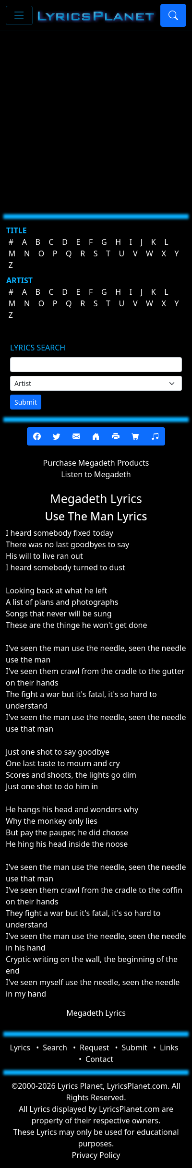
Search (55, 1047)
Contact (99, 1059)
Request (94, 1047)
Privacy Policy (96, 1155)
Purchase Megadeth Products (96, 463)
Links (169, 1047)
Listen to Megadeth (96, 474)
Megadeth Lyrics (96, 1013)
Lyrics (20, 1047)
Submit (25, 402)
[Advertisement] (90, 119)
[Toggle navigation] (19, 15)
